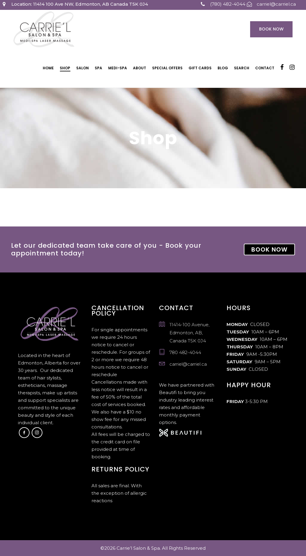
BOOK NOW (269, 249)
